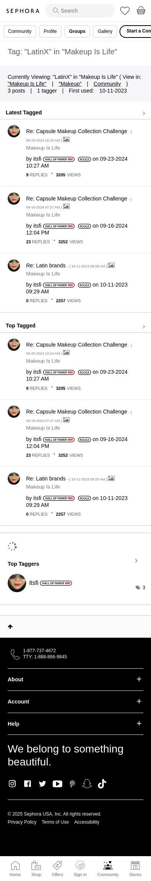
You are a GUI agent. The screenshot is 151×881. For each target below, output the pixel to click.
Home (15, 874)
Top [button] (10, 627)
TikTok (102, 783)
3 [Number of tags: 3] (144, 587)
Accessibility (86, 822)
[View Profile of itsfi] (37, 159)
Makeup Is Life (43, 148)
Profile (50, 31)
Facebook (27, 783)
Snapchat (87, 783)
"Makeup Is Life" (27, 84)
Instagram (12, 783)
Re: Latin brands (67, 265)
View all (75, 113)
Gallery (105, 31)
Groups (77, 31)
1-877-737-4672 (39, 650)
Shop (36, 874)
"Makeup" (69, 84)
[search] (79, 11)
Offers (57, 874)
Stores (135, 874)
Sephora (23, 11)
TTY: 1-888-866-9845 (45, 657)
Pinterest (72, 783)
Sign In (80, 869)
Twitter (42, 783)
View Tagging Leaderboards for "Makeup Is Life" (75, 560)
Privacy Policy (22, 822)
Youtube (57, 784)
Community (108, 874)
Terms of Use (55, 822)
